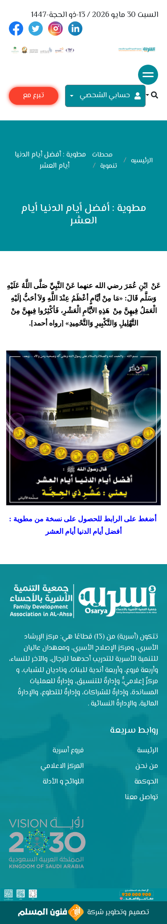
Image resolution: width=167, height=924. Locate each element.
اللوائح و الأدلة (63, 782)
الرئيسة (147, 750)
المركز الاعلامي (62, 766)
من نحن (146, 766)
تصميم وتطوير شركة (83, 912)
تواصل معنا (141, 797)
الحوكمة (146, 782)
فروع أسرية (68, 750)
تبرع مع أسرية (33, 97)
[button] (152, 96)
